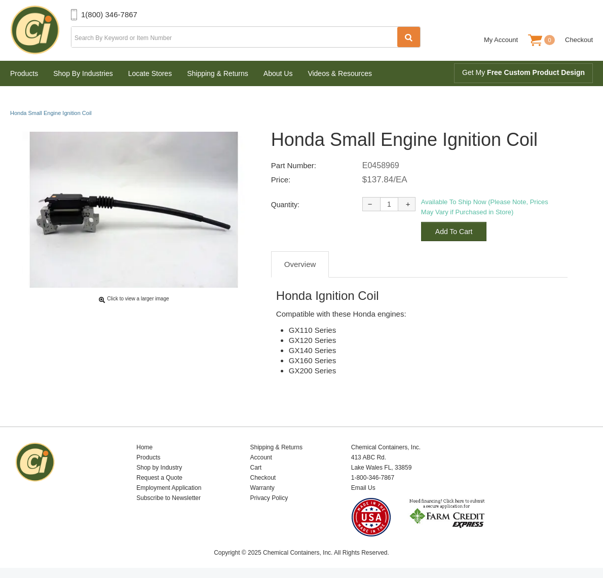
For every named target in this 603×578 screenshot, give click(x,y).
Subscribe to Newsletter (168, 498)
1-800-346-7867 (372, 477)
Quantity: (285, 205)
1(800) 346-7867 (109, 14)
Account (261, 457)
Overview (300, 264)
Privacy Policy (269, 498)
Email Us (363, 487)
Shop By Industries (83, 73)
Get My (523, 72)
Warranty (262, 487)
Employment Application (168, 487)
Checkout (579, 40)
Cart (256, 467)
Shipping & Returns (217, 73)
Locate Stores (150, 73)
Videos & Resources (340, 73)
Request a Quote (159, 477)
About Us (278, 73)
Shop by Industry (159, 467)
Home (144, 447)
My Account (501, 40)
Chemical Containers (40, 30)
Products (24, 73)
